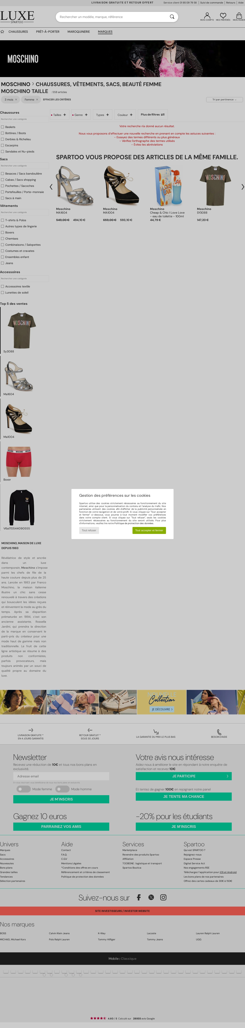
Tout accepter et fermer (149, 530)
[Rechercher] (172, 17)
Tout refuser (89, 530)
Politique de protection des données (133, 523)
